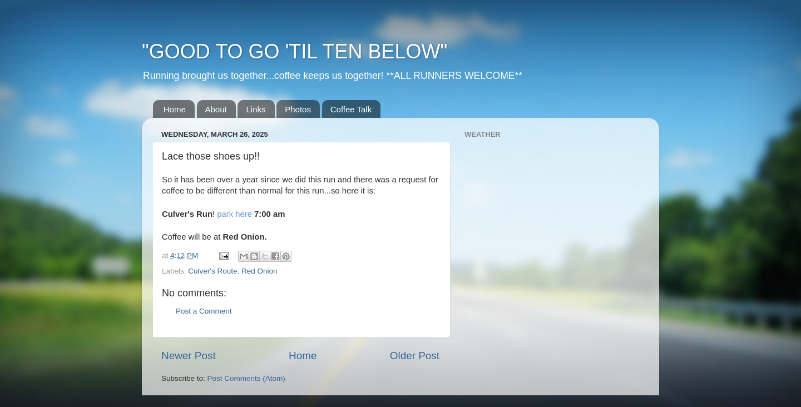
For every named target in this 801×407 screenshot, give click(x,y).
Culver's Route (212, 271)
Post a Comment (204, 311)
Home (175, 109)
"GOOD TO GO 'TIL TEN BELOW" (294, 51)
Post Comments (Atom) (246, 378)
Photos (298, 109)
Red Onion (259, 271)
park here (234, 214)
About (216, 109)
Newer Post (188, 355)
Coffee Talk (351, 109)
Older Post (414, 355)
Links (255, 109)
